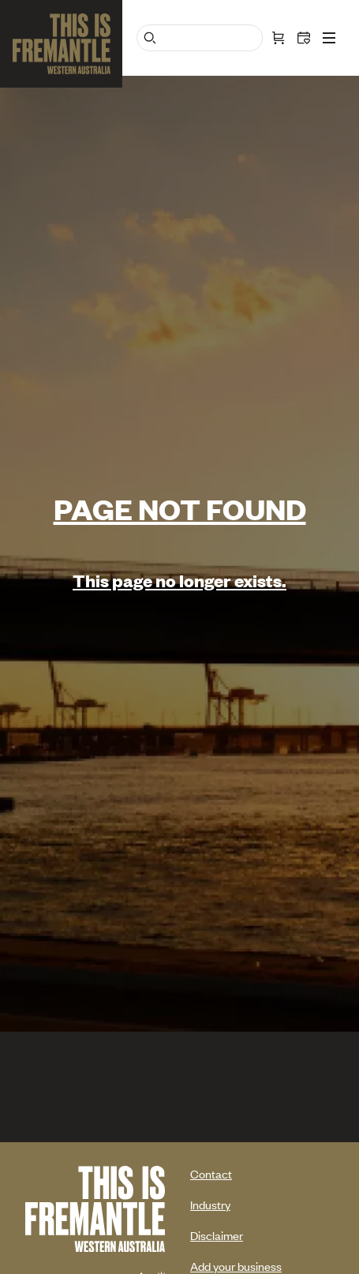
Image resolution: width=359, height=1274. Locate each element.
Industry (210, 1204)
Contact (211, 1173)
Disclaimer (216, 1235)
